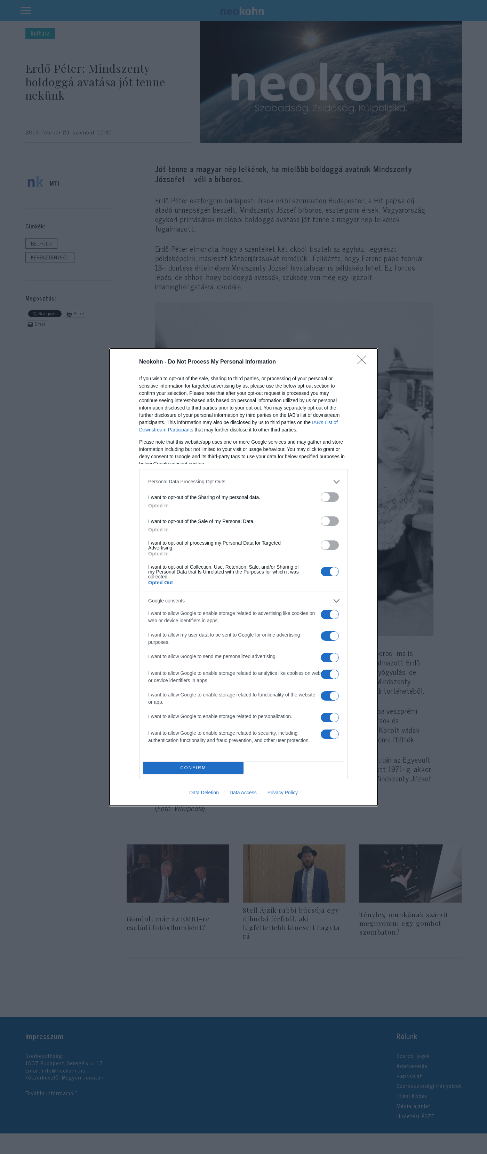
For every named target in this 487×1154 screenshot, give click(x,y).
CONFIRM (193, 767)
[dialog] (243, 577)
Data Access (243, 792)
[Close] (363, 362)
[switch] (330, 497)
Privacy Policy (283, 792)
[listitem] (243, 481)
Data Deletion (204, 792)
